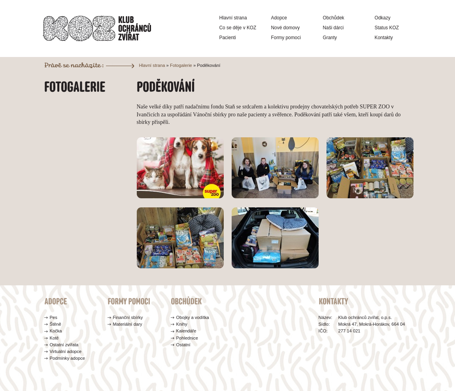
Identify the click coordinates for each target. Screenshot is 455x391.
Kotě (54, 338)
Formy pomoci (286, 37)
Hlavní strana (233, 18)
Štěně (55, 324)
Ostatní (183, 344)
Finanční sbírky (128, 317)
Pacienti (227, 37)
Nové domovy (285, 27)
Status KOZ (387, 27)
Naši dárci (333, 27)
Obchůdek (333, 18)
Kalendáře (186, 330)
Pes (53, 317)
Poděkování (208, 65)
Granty (330, 37)
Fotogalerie (181, 65)
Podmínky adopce (67, 358)
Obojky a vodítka (192, 317)
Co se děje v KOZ (238, 27)
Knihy (181, 324)
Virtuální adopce (66, 351)
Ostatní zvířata (64, 344)
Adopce (279, 18)
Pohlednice (187, 338)
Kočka (56, 330)
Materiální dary (127, 324)
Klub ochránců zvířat (97, 28)
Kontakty (384, 37)
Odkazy (383, 18)
